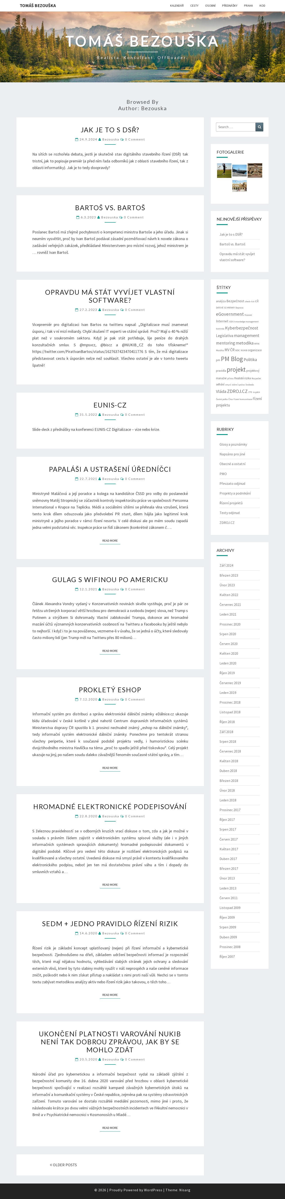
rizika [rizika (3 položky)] (247, 378)
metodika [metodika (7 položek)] (245, 343)
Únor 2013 (227, 878)
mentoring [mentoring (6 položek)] (225, 343)
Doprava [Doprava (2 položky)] (239, 307)
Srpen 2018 (228, 741)
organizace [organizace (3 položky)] (255, 350)
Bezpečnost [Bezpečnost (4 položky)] (235, 301)
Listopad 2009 (230, 907)
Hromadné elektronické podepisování (110, 806)
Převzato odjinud (232, 483)
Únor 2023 (227, 585)
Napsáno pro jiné (232, 454)
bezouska (110, 139)
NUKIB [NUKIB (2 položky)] (244, 350)
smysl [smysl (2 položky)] (228, 384)
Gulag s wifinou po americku (110, 579)
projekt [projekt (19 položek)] (236, 369)
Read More (111, 540)
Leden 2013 (228, 888)
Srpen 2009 (228, 927)
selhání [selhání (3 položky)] (220, 384)
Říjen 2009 (227, 917)
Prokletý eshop (110, 690)
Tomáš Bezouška (38, 5)
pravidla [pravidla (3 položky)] (221, 371)
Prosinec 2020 (230, 624)
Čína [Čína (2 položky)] (230, 399)
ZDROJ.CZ (227, 522)
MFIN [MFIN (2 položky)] (256, 343)
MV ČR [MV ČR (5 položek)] (230, 349)
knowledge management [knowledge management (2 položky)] (246, 321)
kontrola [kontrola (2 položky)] (220, 328)
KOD (262, 6)
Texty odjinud (230, 512)
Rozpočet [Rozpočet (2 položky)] (256, 378)
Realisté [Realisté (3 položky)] (239, 378)
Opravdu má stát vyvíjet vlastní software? (110, 296)
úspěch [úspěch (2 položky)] (256, 392)
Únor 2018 (227, 790)
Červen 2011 (229, 898)
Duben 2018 (228, 770)
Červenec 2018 (230, 751)
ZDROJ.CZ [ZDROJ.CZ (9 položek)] (237, 391)
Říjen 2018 (227, 722)
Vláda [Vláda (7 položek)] (221, 391)
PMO (223, 474)
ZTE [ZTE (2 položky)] (250, 392)
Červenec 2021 (230, 604)
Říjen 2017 (227, 819)
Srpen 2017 (228, 829)
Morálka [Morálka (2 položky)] (220, 350)
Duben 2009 (228, 937)
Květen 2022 (229, 595)
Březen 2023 (229, 575)
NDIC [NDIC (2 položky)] (237, 350)
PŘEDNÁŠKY (229, 6)
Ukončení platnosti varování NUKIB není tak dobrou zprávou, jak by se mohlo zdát (110, 1042)
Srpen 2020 (228, 634)
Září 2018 (226, 731)
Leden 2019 (228, 692)
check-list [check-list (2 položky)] (249, 301)
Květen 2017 (229, 849)
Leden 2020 (228, 663)
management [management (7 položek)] (246, 335)
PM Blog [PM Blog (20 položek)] (232, 359)
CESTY (194, 6)
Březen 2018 (229, 780)
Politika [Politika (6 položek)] (250, 359)
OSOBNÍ (210, 6)
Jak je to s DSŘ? (110, 130)
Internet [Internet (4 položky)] (222, 321)
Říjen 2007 (227, 956)
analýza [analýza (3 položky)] (221, 301)
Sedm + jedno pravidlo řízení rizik (110, 924)
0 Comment (135, 139)
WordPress (153, 1190)
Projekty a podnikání (235, 493)
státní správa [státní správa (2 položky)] (238, 384)
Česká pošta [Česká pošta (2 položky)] (222, 399)
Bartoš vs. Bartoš (110, 208)
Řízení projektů (231, 503)
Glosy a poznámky (233, 444)
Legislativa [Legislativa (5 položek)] (224, 335)
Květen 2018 (229, 761)
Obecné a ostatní (232, 464)
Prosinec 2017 (230, 810)
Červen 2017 (229, 839)
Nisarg (185, 1190)
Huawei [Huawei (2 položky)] (248, 315)
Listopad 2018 (230, 712)
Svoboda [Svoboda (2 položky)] (249, 384)
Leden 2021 (228, 614)
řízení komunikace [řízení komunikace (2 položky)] (242, 399)
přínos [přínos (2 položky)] (230, 378)
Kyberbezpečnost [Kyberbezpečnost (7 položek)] (241, 328)
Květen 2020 (229, 653)
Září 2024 (226, 565)
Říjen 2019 (227, 673)
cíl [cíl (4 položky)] (257, 301)
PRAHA (248, 6)
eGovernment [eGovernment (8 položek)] (230, 314)
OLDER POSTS (63, 1164)
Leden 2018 (228, 800)
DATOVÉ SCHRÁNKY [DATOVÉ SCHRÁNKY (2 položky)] (225, 307)
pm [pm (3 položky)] (218, 360)
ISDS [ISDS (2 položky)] (231, 321)
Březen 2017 (229, 868)
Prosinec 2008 (230, 947)
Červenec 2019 (230, 683)
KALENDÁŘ (177, 6)
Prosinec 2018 (230, 702)
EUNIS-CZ (110, 405)
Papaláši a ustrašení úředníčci (110, 469)
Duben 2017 (228, 858)
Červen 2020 (229, 643)
